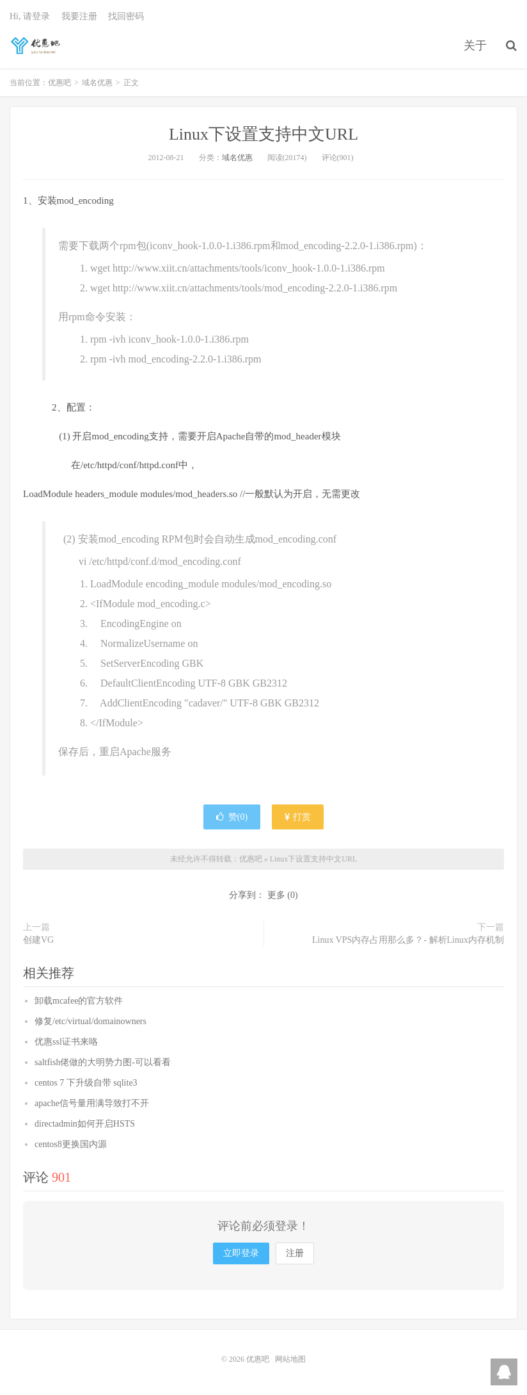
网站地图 (290, 1359)
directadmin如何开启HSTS (85, 1124)
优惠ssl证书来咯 (66, 1042)
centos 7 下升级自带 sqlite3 (86, 1083)
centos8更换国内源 (71, 1144)
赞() (232, 817)
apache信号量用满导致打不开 (92, 1103)
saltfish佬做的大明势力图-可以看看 (103, 1062)
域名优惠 (97, 82)
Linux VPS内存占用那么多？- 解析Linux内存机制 (408, 940)
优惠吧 (36, 45)
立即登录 (241, 1253)
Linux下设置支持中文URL (263, 134)
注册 (295, 1253)
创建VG (38, 940)
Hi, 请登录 (30, 16)
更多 (276, 895)
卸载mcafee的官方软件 (79, 1001)
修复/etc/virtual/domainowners (90, 1021)
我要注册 (79, 16)
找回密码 (126, 16)
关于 (475, 45)
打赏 (298, 817)
